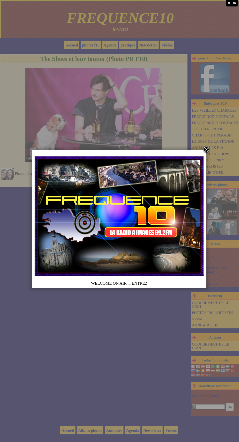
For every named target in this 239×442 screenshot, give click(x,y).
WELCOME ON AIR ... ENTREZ (119, 285)
